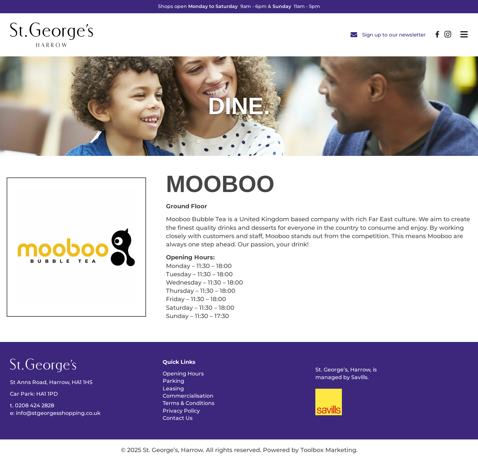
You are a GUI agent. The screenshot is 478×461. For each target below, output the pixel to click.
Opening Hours (183, 373)
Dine (236, 106)
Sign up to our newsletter (394, 35)
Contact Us (178, 418)
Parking (173, 381)
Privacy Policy (181, 411)
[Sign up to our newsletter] (354, 35)
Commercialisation (188, 396)
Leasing (173, 388)
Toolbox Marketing (328, 450)
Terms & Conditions (188, 403)
